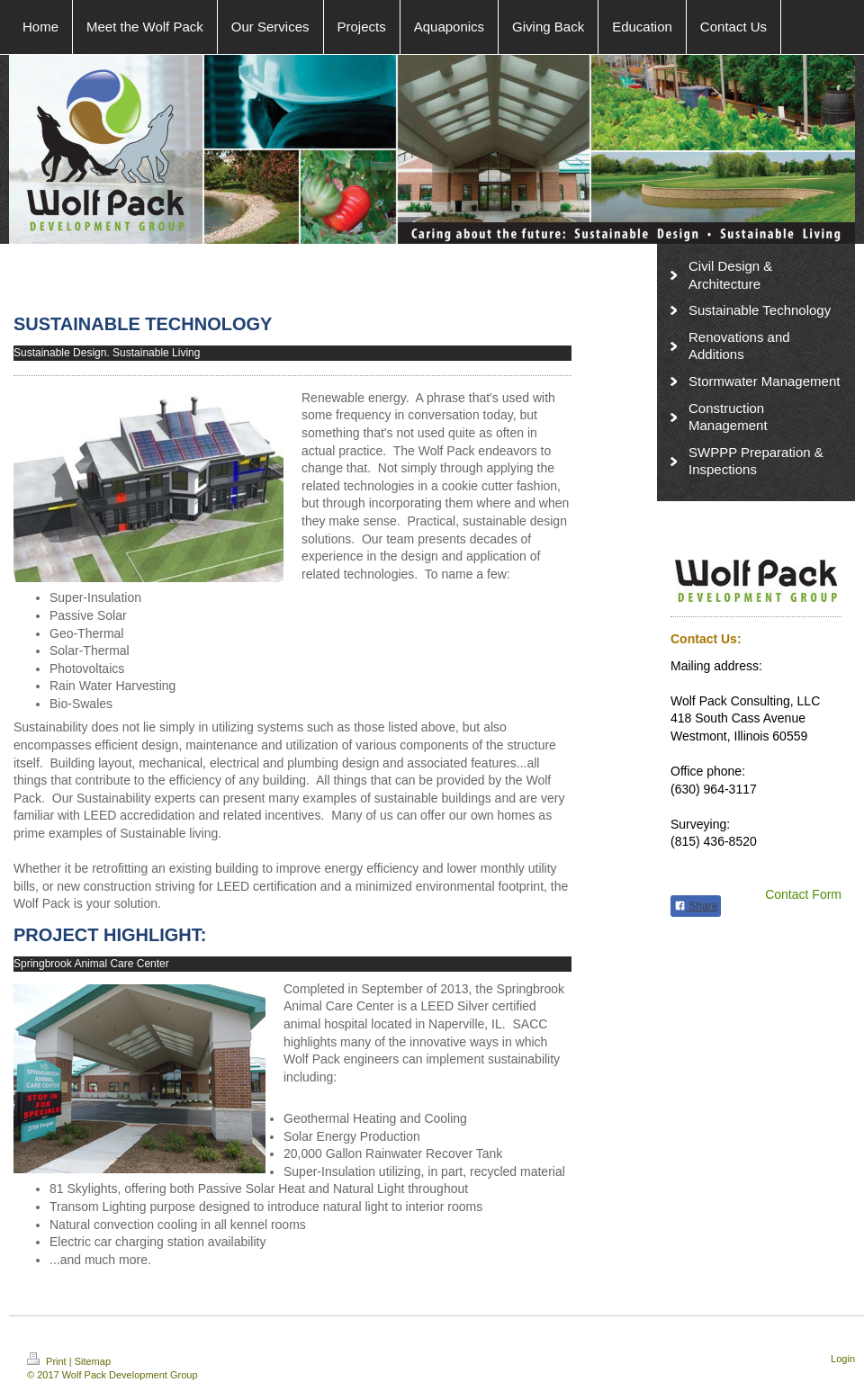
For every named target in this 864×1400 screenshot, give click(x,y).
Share (695, 906)
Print (48, 1361)
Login (843, 1358)
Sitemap (93, 1361)
